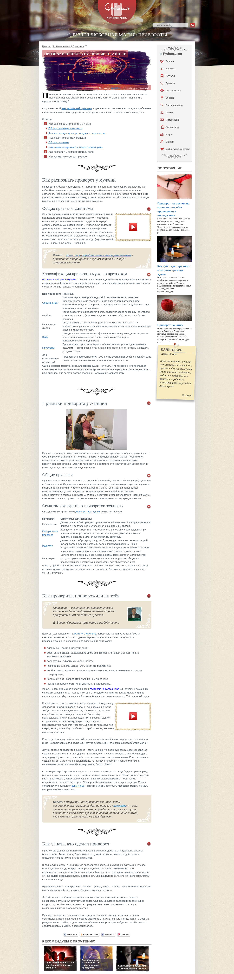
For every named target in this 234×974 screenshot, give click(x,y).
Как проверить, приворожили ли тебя (71, 151)
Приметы (167, 83)
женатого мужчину (85, 633)
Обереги (167, 97)
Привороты (78, 46)
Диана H (115, 87)
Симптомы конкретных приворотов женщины (75, 147)
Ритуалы (168, 75)
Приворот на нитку (170, 325)
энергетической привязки (76, 108)
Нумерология (169, 119)
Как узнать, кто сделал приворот (68, 156)
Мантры (167, 141)
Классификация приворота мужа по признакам (76, 133)
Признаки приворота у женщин (67, 137)
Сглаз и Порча (170, 90)
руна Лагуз (78, 785)
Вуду (45, 336)
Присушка (48, 347)
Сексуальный (50, 302)
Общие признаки (58, 142)
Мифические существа (174, 149)
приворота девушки (88, 511)
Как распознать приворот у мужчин (70, 123)
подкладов (119, 805)
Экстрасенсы (170, 127)
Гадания (167, 61)
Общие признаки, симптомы (65, 128)
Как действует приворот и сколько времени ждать (173, 270)
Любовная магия (62, 46)
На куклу (47, 545)
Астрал (166, 134)
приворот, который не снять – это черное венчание (98, 255)
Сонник (167, 112)
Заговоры (168, 68)
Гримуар (46, 46)
